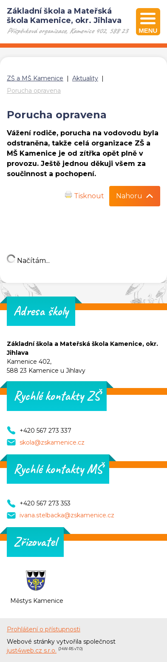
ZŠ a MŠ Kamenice (35, 78)
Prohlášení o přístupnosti (43, 629)
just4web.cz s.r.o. (32, 650)
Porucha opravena (34, 90)
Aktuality (85, 78)
